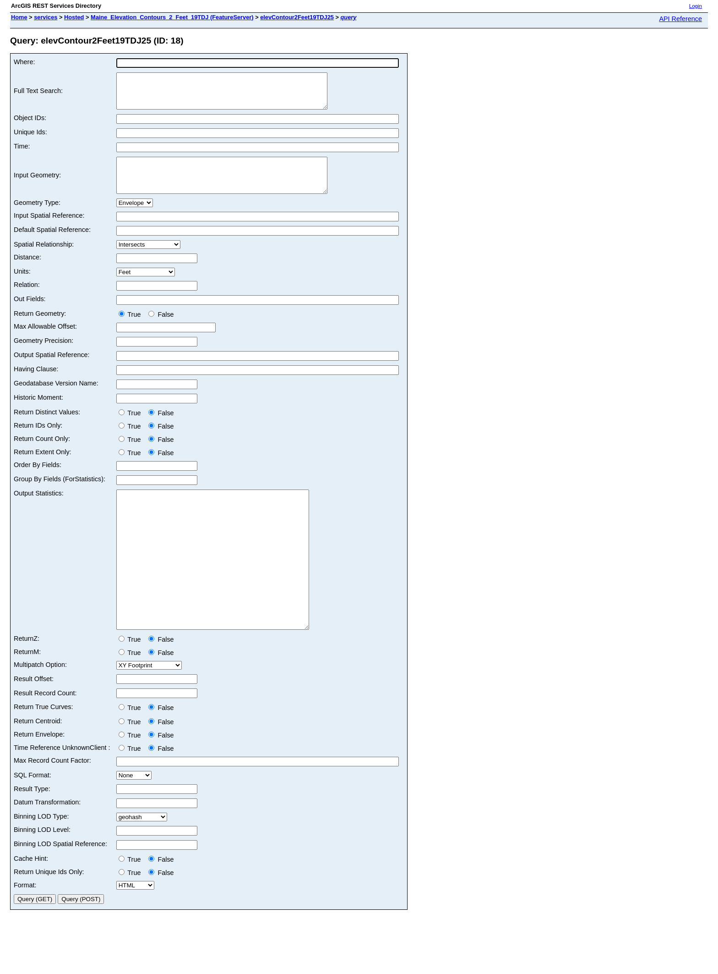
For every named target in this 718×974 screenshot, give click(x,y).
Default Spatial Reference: (52, 243)
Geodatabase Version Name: (56, 397)
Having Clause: (36, 382)
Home (19, 17)
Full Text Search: (38, 94)
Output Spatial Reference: (52, 368)
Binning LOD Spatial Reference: (60, 885)
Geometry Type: (37, 216)
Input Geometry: (37, 185)
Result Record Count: (45, 734)
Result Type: (32, 830)
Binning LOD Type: (41, 857)
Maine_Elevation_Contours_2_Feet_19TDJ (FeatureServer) (172, 17)
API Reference (680, 18)
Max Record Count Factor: (52, 801)
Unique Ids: (30, 139)
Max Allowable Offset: (45, 340)
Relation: (27, 298)
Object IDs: (30, 124)
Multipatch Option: (40, 706)
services (45, 17)
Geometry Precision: (43, 354)
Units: (22, 285)
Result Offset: (34, 720)
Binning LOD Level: (42, 871)
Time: (22, 153)
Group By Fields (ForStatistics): (59, 492)
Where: (24, 62)
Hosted (74, 17)
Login (695, 6)
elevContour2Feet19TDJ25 (297, 17)
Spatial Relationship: (44, 258)
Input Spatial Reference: (49, 229)
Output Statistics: (39, 507)
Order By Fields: (37, 478)
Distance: (27, 271)
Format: (25, 926)
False (161, 328)
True (132, 328)
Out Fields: (30, 312)
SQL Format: (32, 816)
